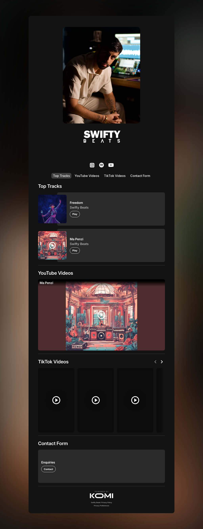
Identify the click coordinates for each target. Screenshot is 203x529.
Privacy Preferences (101, 506)
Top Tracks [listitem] (61, 176)
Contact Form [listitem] (140, 176)
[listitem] (92, 165)
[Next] (162, 362)
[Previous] (155, 362)
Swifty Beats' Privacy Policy (101, 502)
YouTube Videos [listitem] (87, 176)
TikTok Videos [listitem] (114, 176)
